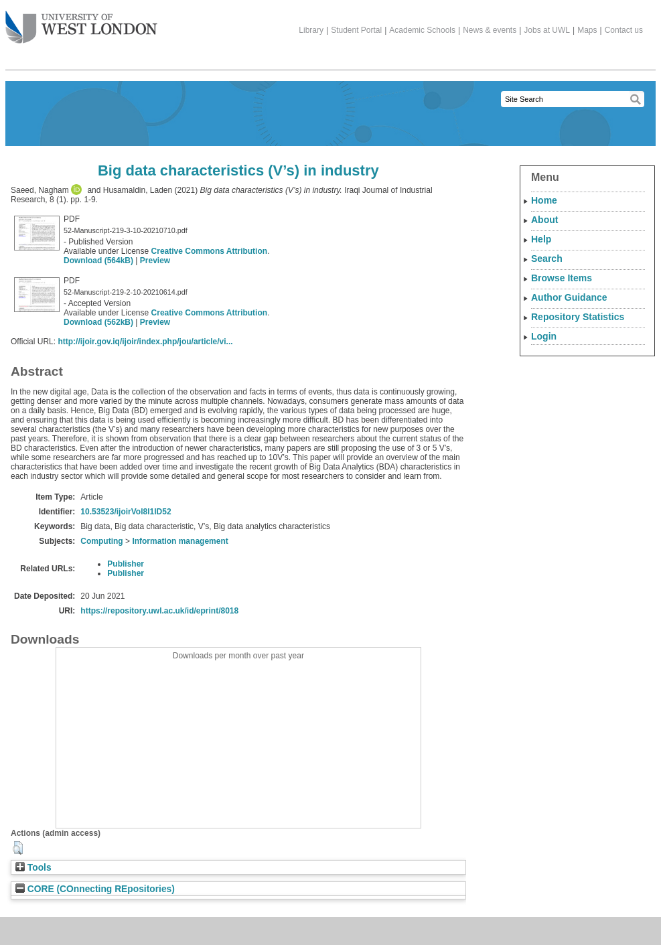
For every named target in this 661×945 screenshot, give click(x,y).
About (544, 219)
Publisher (125, 564)
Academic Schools (422, 30)
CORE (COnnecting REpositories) (95, 889)
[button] (18, 848)
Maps (587, 30)
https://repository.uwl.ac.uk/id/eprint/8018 (159, 610)
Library (311, 30)
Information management (180, 541)
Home (544, 200)
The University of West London (81, 22)
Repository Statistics (577, 316)
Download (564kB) (98, 260)
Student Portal (356, 30)
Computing (101, 541)
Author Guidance (569, 297)
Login (544, 336)
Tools (33, 868)
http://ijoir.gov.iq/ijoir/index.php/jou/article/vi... (145, 341)
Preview (155, 260)
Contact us (624, 30)
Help (541, 239)
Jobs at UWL (547, 30)
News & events (489, 30)
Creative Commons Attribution (209, 251)
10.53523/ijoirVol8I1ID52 (125, 511)
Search (547, 258)
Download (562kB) (98, 322)
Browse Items (561, 278)
